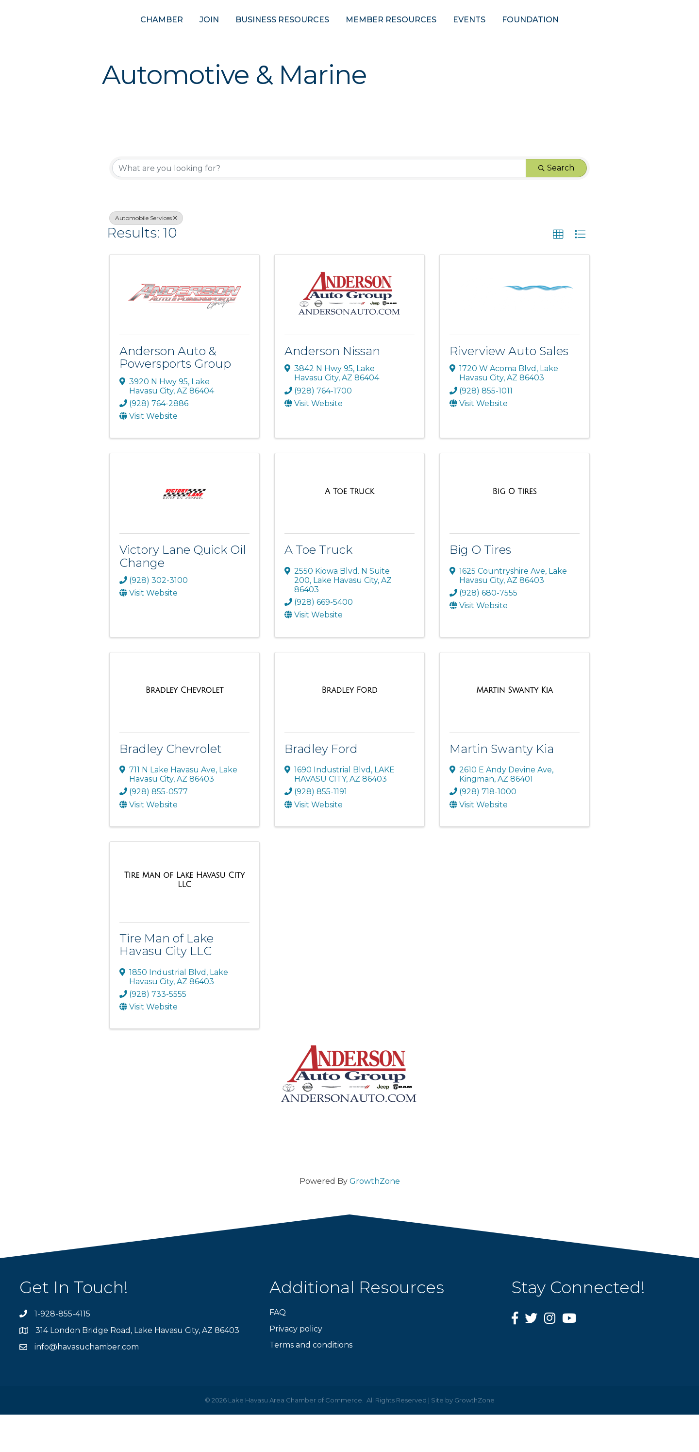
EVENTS (516, 38)
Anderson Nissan (332, 389)
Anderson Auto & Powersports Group (175, 395)
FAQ (277, 1350)
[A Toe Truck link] (349, 529)
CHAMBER (114, 38)
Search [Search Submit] (556, 205)
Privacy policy (295, 1366)
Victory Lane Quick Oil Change (182, 594)
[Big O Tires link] (515, 529)
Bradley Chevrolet (170, 786)
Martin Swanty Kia (501, 786)
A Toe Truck (318, 588)
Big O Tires (480, 588)
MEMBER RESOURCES (438, 38)
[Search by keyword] (319, 206)
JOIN (161, 38)
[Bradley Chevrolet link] (184, 728)
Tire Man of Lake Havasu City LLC (166, 982)
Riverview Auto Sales (508, 389)
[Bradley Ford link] (349, 728)
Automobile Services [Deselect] (146, 255)
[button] (558, 272)
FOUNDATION (577, 38)
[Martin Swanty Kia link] (514, 728)
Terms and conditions (310, 1382)
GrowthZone (375, 1219)
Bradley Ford (321, 786)
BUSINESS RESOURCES (235, 38)
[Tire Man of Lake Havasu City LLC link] (184, 917)
